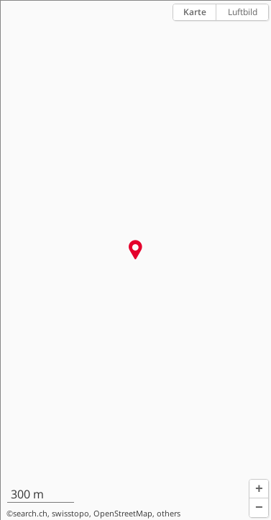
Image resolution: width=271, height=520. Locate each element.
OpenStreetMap (122, 513)
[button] (258, 489)
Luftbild (242, 12)
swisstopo (70, 513)
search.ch (30, 513)
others (168, 513)
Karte (194, 12)
